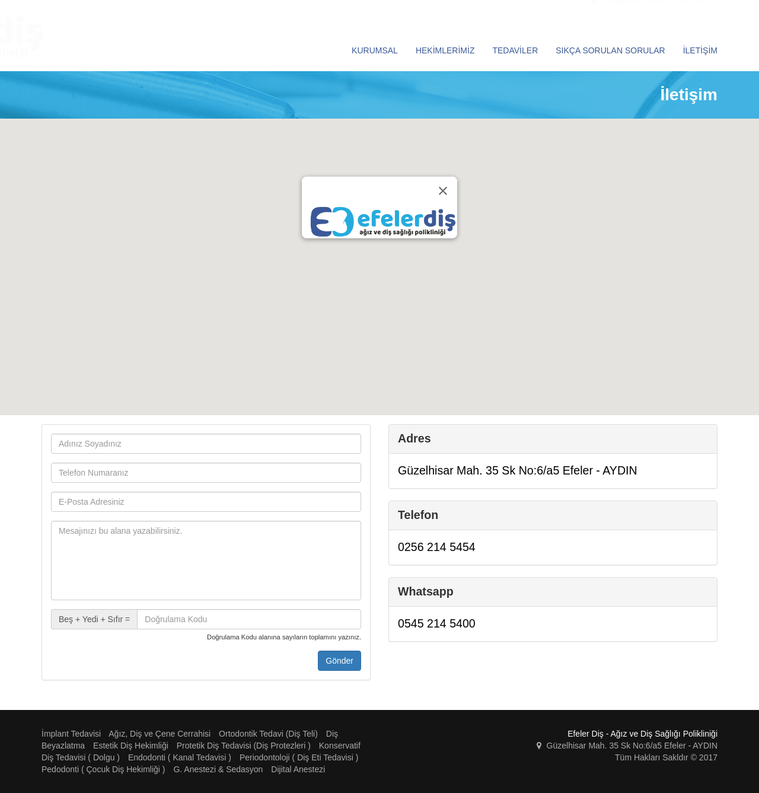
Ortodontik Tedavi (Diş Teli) (268, 733)
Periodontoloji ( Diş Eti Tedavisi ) (299, 757)
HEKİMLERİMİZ (445, 50)
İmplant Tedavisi (71, 733)
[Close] (443, 191)
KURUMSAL (375, 50)
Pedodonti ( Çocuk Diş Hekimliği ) (103, 769)
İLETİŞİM (700, 50)
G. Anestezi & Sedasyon (218, 769)
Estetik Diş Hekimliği (130, 745)
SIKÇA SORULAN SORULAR (610, 50)
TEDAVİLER (515, 50)
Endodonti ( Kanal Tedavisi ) (179, 757)
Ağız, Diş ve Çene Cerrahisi (160, 733)
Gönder (339, 660)
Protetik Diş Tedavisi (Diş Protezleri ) (244, 745)
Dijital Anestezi (298, 769)
